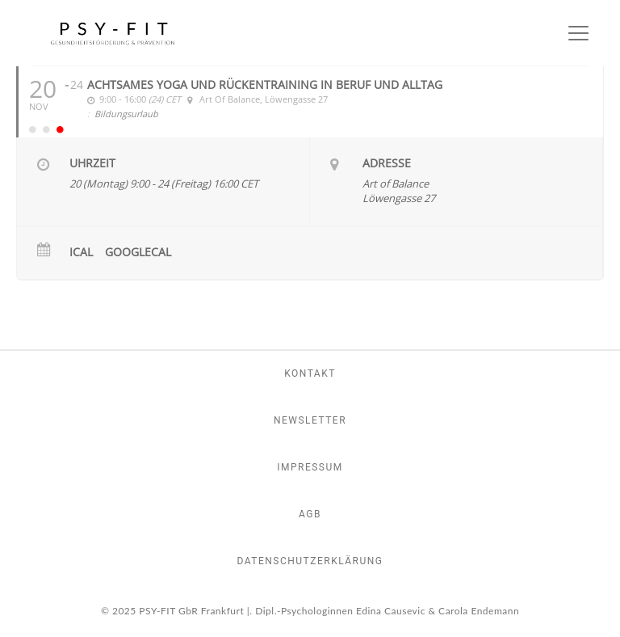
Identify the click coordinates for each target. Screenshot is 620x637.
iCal (81, 252)
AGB (310, 514)
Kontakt (310, 373)
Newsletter (310, 420)
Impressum (310, 467)
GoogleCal (138, 252)
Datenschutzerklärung (310, 561)
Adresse (386, 163)
